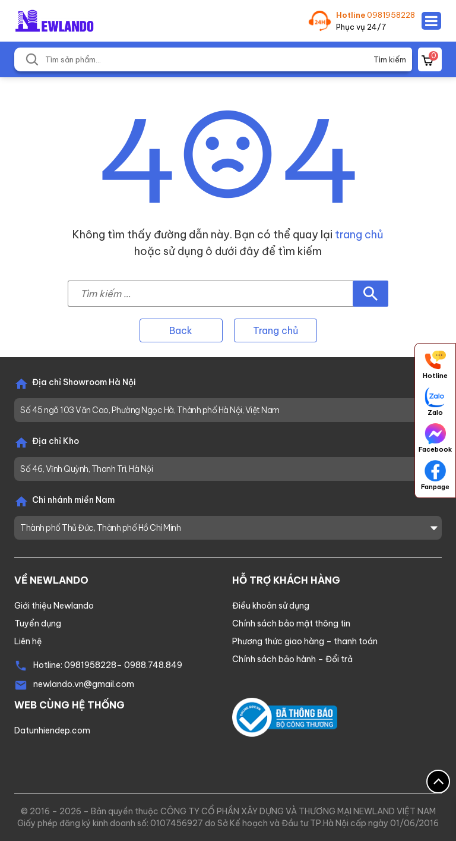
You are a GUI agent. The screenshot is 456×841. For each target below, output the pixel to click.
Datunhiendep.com (52, 730)
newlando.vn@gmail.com (83, 684)
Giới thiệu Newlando (54, 605)
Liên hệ (28, 641)
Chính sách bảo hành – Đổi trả (292, 659)
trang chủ (359, 234)
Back (180, 330)
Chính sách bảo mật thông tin (291, 623)
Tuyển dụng (37, 623)
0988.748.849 (153, 665)
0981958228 (391, 15)
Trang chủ (275, 330)
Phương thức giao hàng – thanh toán (305, 641)
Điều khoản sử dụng (270, 605)
